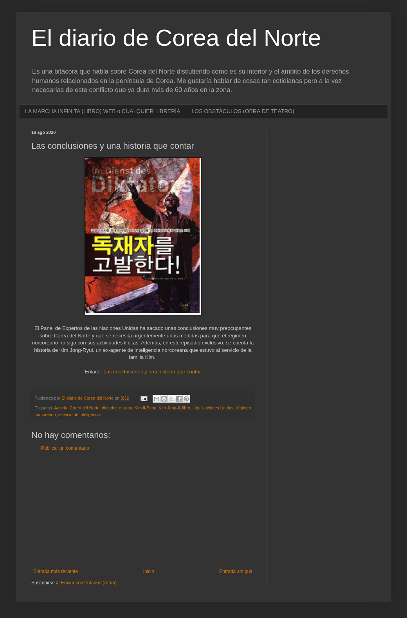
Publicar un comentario (65, 448)
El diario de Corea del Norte (176, 38)
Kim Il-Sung (146, 407)
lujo (196, 407)
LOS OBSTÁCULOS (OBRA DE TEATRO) (243, 111)
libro (186, 407)
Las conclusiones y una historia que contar (152, 372)
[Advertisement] (143, 510)
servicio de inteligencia (79, 414)
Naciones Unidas (218, 407)
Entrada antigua (235, 571)
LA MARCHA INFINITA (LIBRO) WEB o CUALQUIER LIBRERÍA (102, 111)
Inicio (148, 571)
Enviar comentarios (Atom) (89, 583)
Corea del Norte (84, 407)
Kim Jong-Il (169, 407)
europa (125, 407)
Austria (60, 407)
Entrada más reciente (55, 571)
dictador (109, 407)
